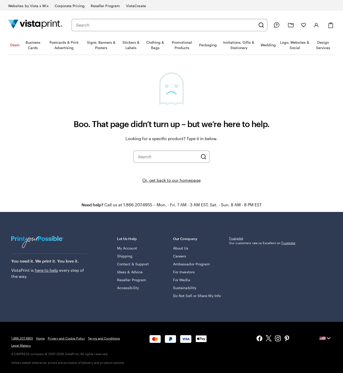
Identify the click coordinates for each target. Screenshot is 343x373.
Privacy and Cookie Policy (66, 338)
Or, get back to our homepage (171, 180)
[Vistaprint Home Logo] (35, 25)
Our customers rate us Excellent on (262, 243)
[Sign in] (316, 25)
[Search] (261, 25)
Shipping (125, 256)
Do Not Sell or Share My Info (197, 295)
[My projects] (291, 25)
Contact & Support (133, 264)
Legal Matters (21, 345)
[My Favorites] (303, 25)
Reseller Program (131, 280)
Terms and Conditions (104, 338)
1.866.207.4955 (22, 338)
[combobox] (166, 25)
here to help (46, 270)
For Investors (184, 272)
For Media (181, 280)
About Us (181, 248)
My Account (127, 248)
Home (40, 338)
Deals (15, 45)
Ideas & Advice (130, 272)
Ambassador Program (191, 264)
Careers (179, 256)
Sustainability (184, 288)
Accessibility (128, 288)
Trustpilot (236, 238)
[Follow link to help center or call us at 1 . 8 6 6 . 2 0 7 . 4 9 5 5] (276, 25)
